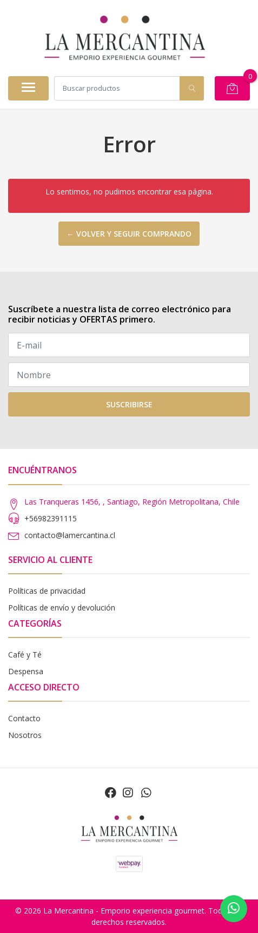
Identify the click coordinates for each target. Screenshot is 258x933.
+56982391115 (50, 518)
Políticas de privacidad (46, 591)
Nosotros (25, 735)
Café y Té (25, 654)
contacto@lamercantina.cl (69, 535)
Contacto (24, 718)
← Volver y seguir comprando (129, 234)
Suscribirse (129, 404)
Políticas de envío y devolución (61, 607)
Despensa (25, 671)
